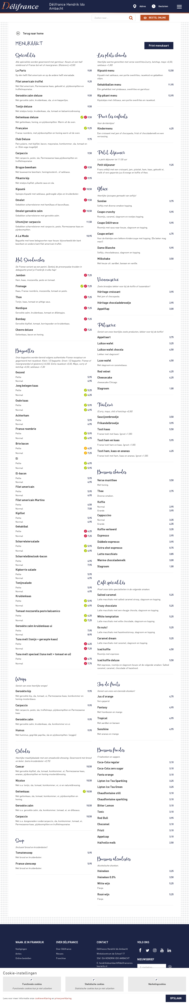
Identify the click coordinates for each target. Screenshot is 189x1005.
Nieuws (59, 953)
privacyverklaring (63, 998)
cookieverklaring (43, 998)
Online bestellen (23, 958)
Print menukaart (159, 45)
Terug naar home (33, 33)
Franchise (61, 958)
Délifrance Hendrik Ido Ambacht (112, 949)
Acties (18, 953)
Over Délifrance (63, 949)
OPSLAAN (176, 998)
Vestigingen (21, 949)
